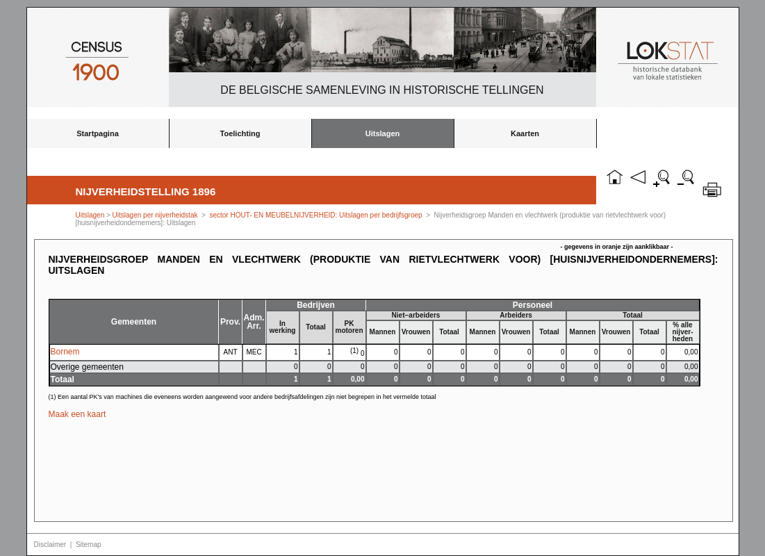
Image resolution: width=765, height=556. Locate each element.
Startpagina (97, 133)
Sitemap (88, 544)
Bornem (65, 352)
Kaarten (525, 133)
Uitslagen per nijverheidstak (155, 215)
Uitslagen (382, 133)
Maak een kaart (77, 414)
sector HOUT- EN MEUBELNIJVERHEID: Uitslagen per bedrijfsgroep (315, 215)
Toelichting (240, 133)
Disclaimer (50, 544)
